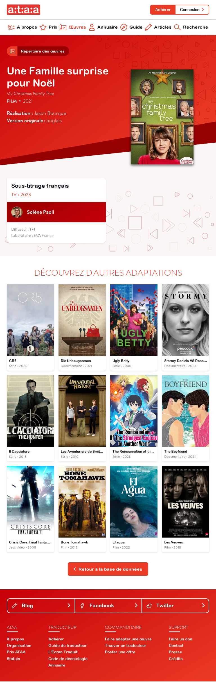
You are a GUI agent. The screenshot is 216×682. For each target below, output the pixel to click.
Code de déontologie (67, 659)
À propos (22, 27)
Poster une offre (120, 653)
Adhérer (162, 9)
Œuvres (73, 27)
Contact (176, 646)
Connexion (192, 9)
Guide (131, 27)
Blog (41, 606)
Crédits (176, 659)
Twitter (176, 606)
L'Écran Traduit (62, 653)
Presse (175, 653)
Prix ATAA (16, 653)
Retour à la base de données (107, 569)
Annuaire (103, 27)
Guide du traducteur (67, 646)
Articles (158, 27)
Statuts (13, 659)
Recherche (191, 27)
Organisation (19, 646)
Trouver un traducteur (125, 646)
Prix (48, 27)
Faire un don (180, 639)
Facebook (109, 606)
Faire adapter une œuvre (128, 639)
